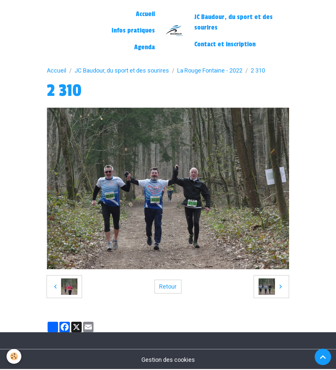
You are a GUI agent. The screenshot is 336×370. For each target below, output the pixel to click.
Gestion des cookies (168, 359)
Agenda (144, 47)
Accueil (145, 14)
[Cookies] (14, 356)
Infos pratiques (133, 30)
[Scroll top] (323, 357)
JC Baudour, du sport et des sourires (233, 22)
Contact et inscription (225, 44)
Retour (168, 286)
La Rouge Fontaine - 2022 (209, 70)
